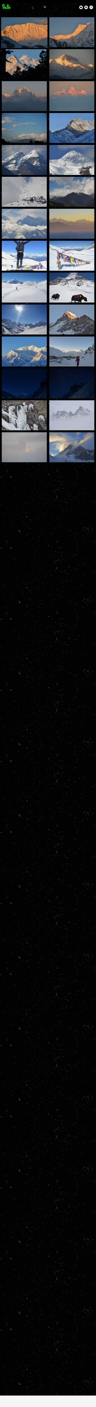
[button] (45, 7)
